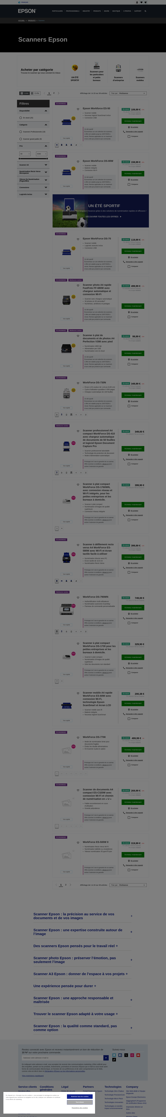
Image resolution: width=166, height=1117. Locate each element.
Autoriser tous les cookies (80, 1096)
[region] (49, 1103)
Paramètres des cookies (80, 1108)
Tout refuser (80, 1102)
